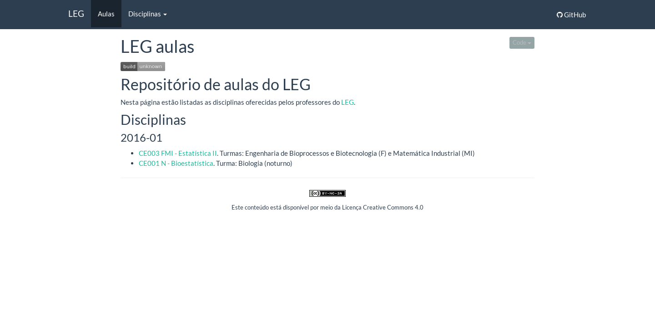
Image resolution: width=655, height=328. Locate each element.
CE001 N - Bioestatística (176, 163)
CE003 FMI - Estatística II (178, 153)
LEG (76, 13)
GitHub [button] (571, 14)
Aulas (106, 14)
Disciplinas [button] (147, 14)
